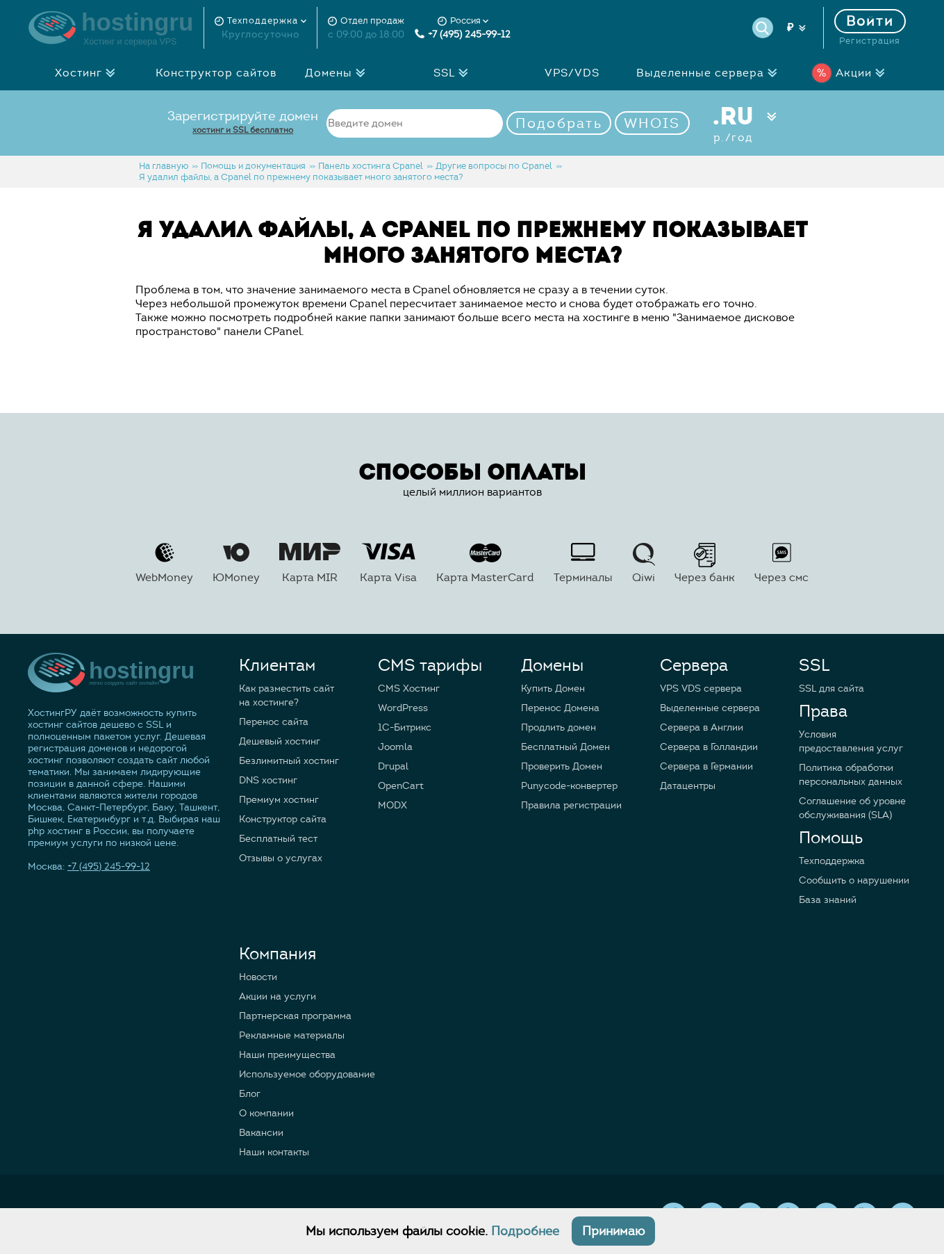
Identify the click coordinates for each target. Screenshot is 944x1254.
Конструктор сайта (282, 819)
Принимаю (613, 1231)
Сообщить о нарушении (854, 880)
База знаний (827, 900)
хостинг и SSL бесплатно (242, 129)
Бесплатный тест (278, 839)
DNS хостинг (268, 780)
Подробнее (525, 1231)
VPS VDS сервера (701, 688)
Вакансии (261, 1133)
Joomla (395, 747)
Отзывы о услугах (280, 858)
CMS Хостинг (409, 688)
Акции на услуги (277, 996)
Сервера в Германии (706, 766)
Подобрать (558, 123)
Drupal (393, 766)
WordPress (403, 708)
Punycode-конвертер (569, 786)
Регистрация (869, 41)
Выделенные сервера (710, 73)
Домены (339, 73)
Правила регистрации (571, 805)
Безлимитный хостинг (289, 761)
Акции (852, 73)
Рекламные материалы (292, 1035)
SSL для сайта (831, 688)
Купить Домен (553, 688)
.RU (733, 123)
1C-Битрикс (404, 727)
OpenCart (401, 786)
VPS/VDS (572, 73)
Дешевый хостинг (279, 741)
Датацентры (687, 786)
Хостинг (89, 73)
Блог (249, 1094)
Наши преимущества (287, 1055)
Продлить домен (558, 727)
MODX (392, 805)
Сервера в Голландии (709, 747)
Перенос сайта (273, 722)
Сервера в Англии (701, 727)
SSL (454, 73)
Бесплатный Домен (565, 747)
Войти (870, 21)
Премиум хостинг (279, 800)
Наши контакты (274, 1152)
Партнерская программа (295, 1016)
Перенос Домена (560, 708)
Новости (258, 977)
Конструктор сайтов (216, 73)
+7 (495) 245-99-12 (463, 34)
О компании (266, 1113)
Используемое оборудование (307, 1074)
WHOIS (652, 123)
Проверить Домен (561, 766)
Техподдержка (832, 861)
